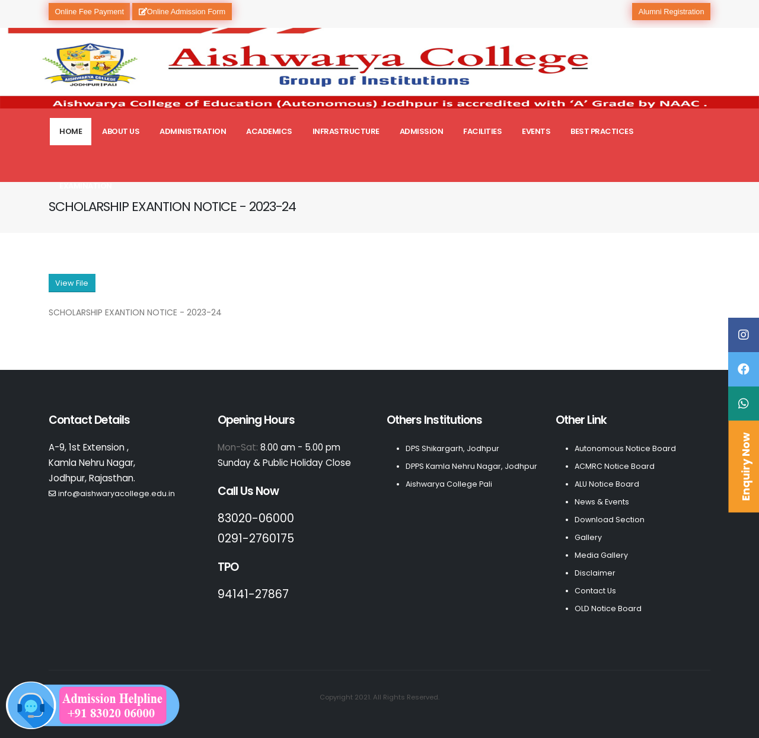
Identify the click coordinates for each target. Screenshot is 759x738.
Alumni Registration (671, 11)
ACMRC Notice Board (615, 466)
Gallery (588, 537)
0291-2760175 (256, 539)
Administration (193, 131)
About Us (120, 131)
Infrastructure (346, 131)
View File (71, 283)
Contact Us (595, 591)
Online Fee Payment (89, 11)
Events (536, 131)
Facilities (482, 131)
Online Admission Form (182, 11)
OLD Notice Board (608, 608)
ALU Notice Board (607, 484)
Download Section (610, 520)
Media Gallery (601, 555)
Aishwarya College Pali (449, 484)
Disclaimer (595, 573)
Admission (422, 131)
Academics (269, 131)
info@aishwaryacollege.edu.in (116, 493)
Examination (85, 185)
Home (70, 131)
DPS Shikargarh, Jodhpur (452, 448)
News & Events (602, 502)
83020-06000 (256, 518)
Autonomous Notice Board (625, 448)
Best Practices (601, 131)
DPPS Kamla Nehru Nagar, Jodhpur (471, 466)
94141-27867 (253, 594)
